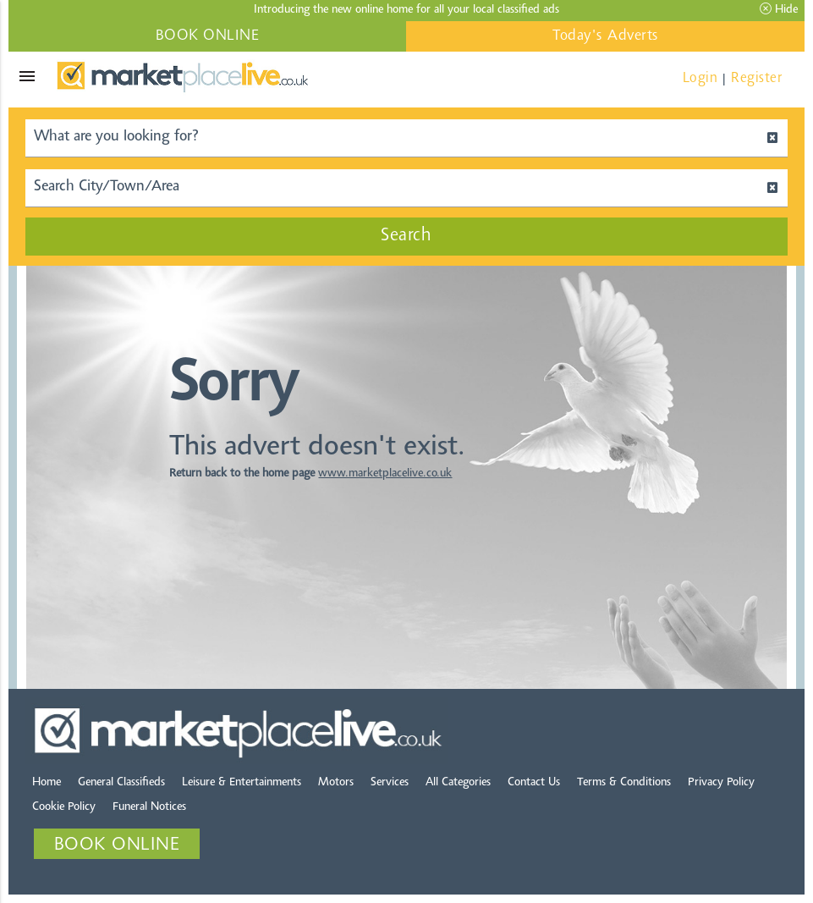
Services (390, 783)
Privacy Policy (721, 783)
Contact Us (534, 783)
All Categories (458, 783)
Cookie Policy (64, 807)
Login (700, 78)
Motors (336, 783)
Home (46, 783)
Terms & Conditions (624, 783)
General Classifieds (121, 783)
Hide (779, 9)
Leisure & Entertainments (241, 783)
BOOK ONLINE (208, 36)
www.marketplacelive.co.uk (385, 474)
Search (406, 236)
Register (756, 78)
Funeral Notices (149, 807)
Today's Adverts (605, 36)
